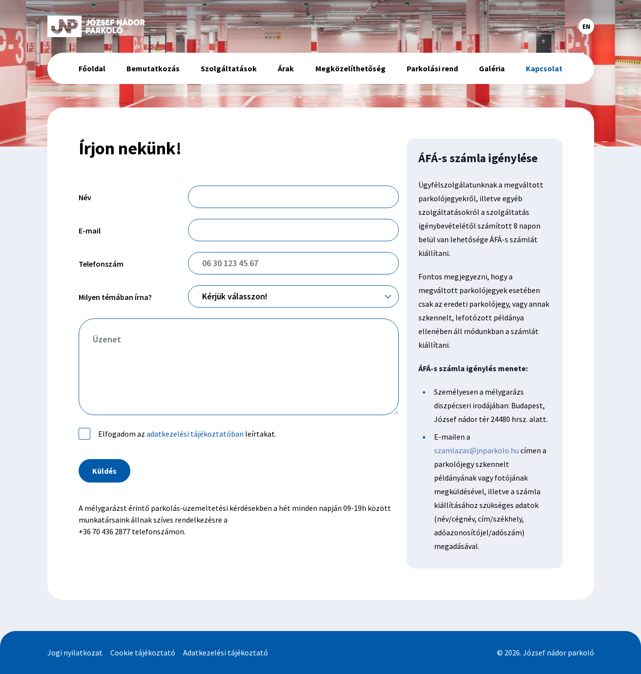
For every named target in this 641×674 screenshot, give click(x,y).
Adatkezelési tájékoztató (225, 652)
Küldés (104, 471)
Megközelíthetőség (350, 68)
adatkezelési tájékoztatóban (195, 434)
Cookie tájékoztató (142, 652)
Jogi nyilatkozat (75, 652)
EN (586, 26)
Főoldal (92, 68)
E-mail (90, 230)
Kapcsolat (544, 68)
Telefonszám (101, 264)
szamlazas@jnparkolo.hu (476, 450)
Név (85, 197)
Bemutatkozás (153, 68)
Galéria (492, 68)
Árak (286, 68)
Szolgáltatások (229, 68)
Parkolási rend (432, 68)
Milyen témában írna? (115, 297)
